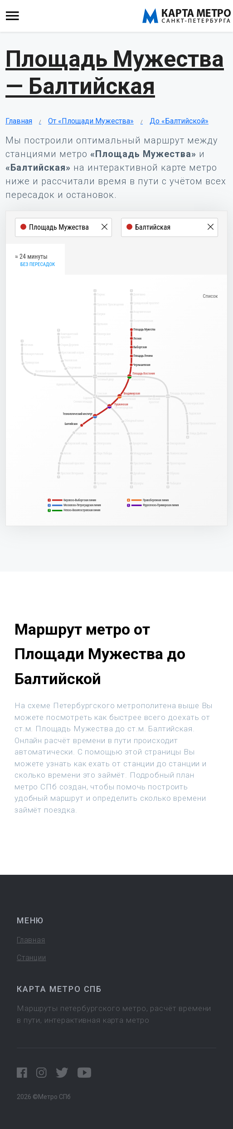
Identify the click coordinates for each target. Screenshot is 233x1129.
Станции (31, 957)
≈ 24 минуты (35, 260)
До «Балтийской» (179, 121)
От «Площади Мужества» (91, 121)
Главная (18, 121)
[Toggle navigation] (12, 16)
